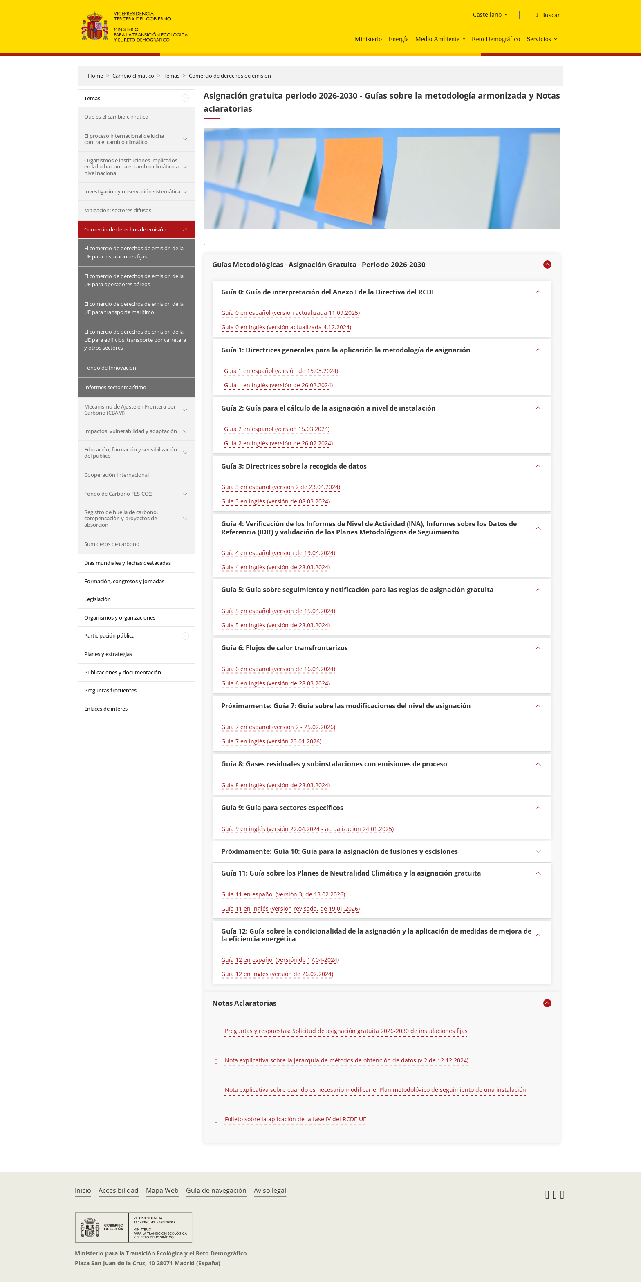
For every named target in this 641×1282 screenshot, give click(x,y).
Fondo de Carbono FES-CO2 (118, 493)
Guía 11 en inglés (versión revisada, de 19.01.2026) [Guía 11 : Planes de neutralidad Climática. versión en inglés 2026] (290, 908)
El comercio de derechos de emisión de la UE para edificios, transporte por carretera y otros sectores (135, 339)
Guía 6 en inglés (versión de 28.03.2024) (275, 683)
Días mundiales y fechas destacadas (127, 562)
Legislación (97, 599)
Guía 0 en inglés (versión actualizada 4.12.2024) (286, 327)
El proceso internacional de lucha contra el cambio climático (124, 139)
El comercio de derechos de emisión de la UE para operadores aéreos (134, 280)
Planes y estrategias (108, 654)
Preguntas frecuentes (110, 690)
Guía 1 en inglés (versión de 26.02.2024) (278, 385)
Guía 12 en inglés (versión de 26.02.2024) (277, 974)
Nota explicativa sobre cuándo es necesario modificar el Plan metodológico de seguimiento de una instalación (375, 1089)
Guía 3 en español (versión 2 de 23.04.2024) (280, 487)
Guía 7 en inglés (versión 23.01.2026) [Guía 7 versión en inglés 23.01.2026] (271, 741)
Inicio (83, 1190)
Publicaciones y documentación (122, 672)
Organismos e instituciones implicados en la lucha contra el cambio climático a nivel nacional (131, 167)
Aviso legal (270, 1190)
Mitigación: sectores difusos (117, 210)
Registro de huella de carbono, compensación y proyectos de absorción (121, 518)
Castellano (487, 14)
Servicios (539, 39)
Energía (398, 39)
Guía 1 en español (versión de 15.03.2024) (281, 371)
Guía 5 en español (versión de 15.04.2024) (278, 611)
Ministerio (368, 39)
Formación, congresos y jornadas (124, 581)
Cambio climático (133, 75)
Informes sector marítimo (115, 387)
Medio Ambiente (437, 39)
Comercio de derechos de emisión (230, 75)
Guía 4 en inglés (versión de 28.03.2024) (275, 567)
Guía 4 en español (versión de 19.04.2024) (278, 553)
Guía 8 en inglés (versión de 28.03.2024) (275, 785)
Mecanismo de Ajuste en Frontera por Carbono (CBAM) (130, 410)
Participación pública (109, 635)
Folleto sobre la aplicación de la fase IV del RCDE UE (295, 1119)
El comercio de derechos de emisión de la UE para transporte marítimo (134, 308)
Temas (171, 75)
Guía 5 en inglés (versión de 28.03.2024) (275, 625)
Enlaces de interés (106, 708)
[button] (464, 39)
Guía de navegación (216, 1190)
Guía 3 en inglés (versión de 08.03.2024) (275, 501)
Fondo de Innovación (110, 367)
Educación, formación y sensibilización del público (130, 453)
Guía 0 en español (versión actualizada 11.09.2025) (290, 313)
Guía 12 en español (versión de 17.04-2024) (280, 959)
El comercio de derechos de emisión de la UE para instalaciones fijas (134, 252)
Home (95, 75)
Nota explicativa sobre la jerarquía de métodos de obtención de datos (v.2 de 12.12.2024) (346, 1060)
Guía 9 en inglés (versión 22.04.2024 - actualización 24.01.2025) (307, 829)
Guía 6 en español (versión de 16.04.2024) (278, 669)
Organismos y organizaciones (119, 617)
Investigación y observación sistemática (132, 191)
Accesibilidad (119, 1190)
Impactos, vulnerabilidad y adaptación (130, 431)
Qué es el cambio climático (116, 116)
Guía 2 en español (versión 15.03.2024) (276, 429)
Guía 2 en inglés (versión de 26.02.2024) (278, 443)
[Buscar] (544, 15)
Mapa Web (162, 1190)
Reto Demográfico (496, 39)
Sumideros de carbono (111, 544)
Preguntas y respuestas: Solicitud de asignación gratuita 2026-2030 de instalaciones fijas (346, 1031)
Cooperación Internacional (116, 474)
